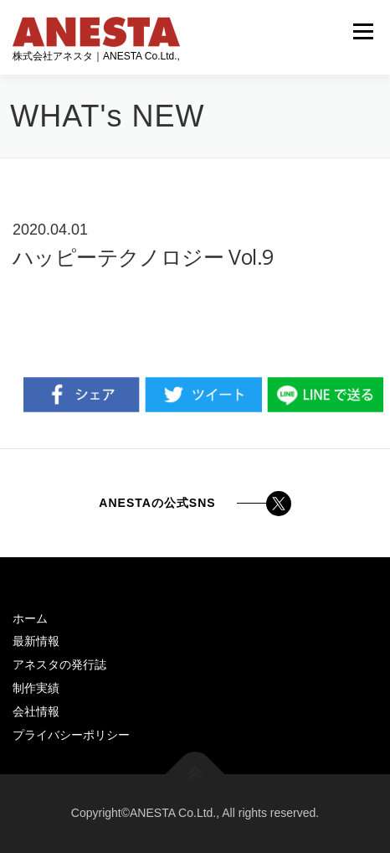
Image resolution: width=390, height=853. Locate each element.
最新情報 (36, 641)
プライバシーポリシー (71, 735)
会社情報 (36, 711)
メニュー (362, 31)
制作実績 (36, 688)
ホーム (30, 618)
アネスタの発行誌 (59, 664)
